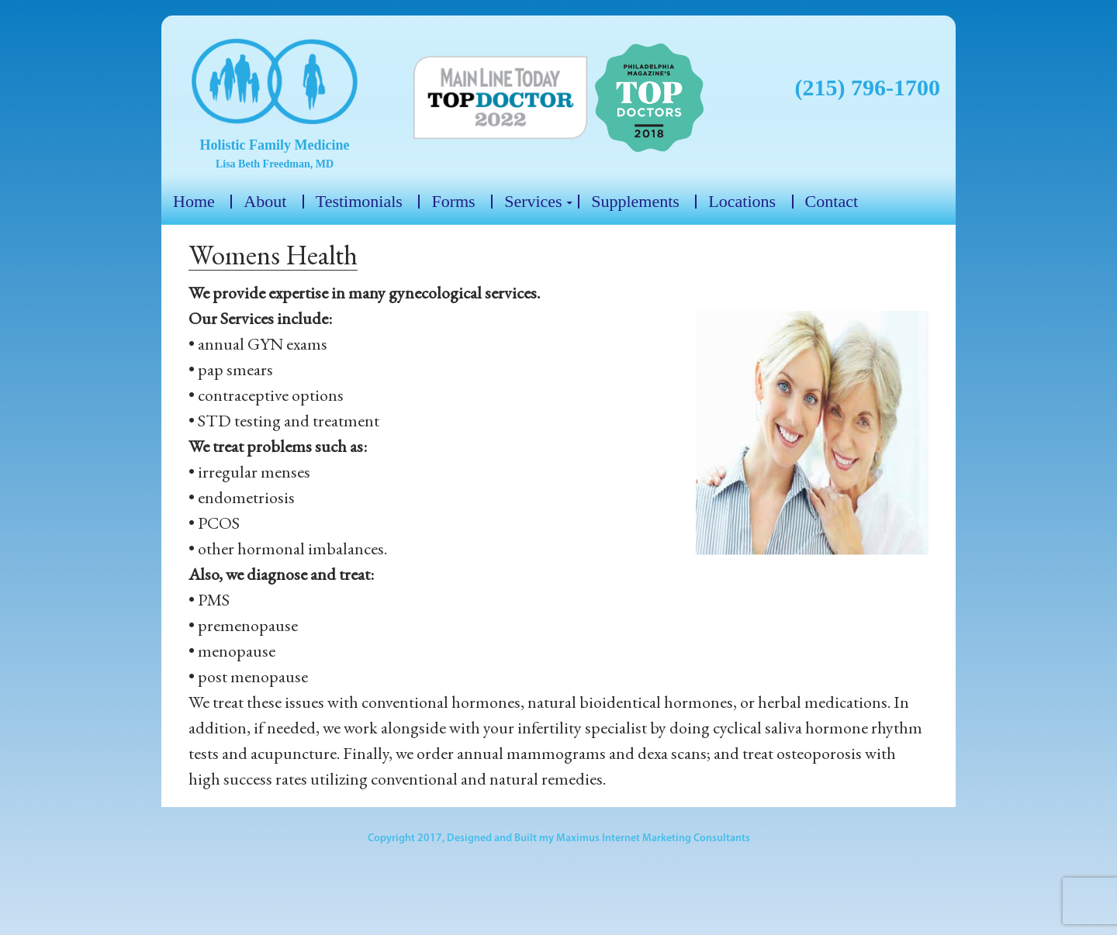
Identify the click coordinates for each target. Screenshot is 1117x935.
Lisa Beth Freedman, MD (275, 164)
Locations (742, 202)
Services (533, 202)
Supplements (635, 202)
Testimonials (359, 202)
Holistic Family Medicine (275, 145)
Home (194, 202)
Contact (831, 202)
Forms (453, 202)
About (265, 202)
